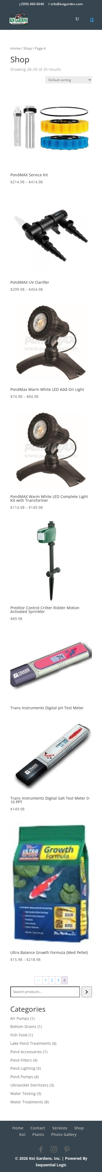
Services (59, 1128)
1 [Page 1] (46, 980)
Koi (22, 1134)
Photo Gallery (64, 1134)
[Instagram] (53, 1149)
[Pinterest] (66, 1149)
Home (15, 48)
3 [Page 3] (58, 980)
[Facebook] (40, 1149)
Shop (27, 48)
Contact (37, 1128)
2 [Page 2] (52, 980)
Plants (38, 1134)
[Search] (87, 991)
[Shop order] (68, 80)
